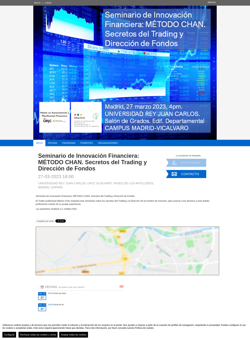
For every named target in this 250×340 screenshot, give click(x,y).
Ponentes (86, 143)
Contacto (190, 174)
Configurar (9, 334)
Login (48, 3)
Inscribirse (190, 163)
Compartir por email (45, 221)
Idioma (212, 2)
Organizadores (108, 143)
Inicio (37, 3)
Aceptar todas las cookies (74, 334)
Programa (68, 143)
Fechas (52, 143)
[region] (125, 329)
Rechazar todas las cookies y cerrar (38, 334)
